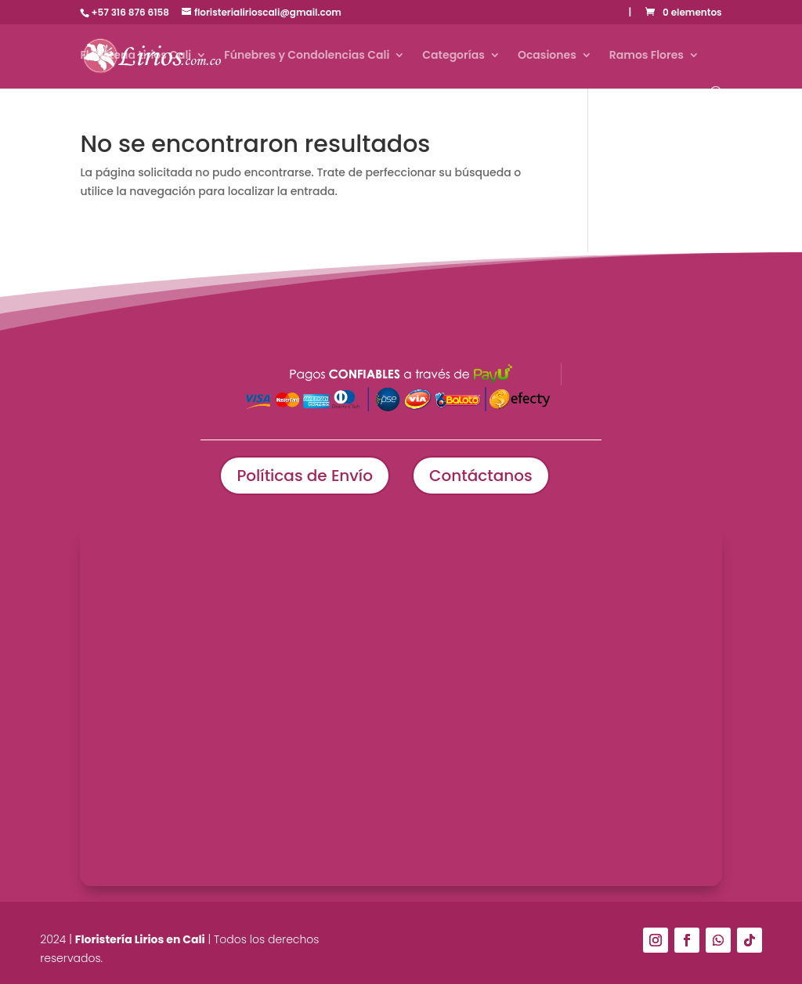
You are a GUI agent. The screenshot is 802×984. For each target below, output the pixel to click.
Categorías (453, 56)
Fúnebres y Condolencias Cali (306, 56)
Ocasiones (547, 56)
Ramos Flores (646, 56)
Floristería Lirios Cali (135, 56)
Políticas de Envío (305, 476)
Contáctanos (481, 476)
